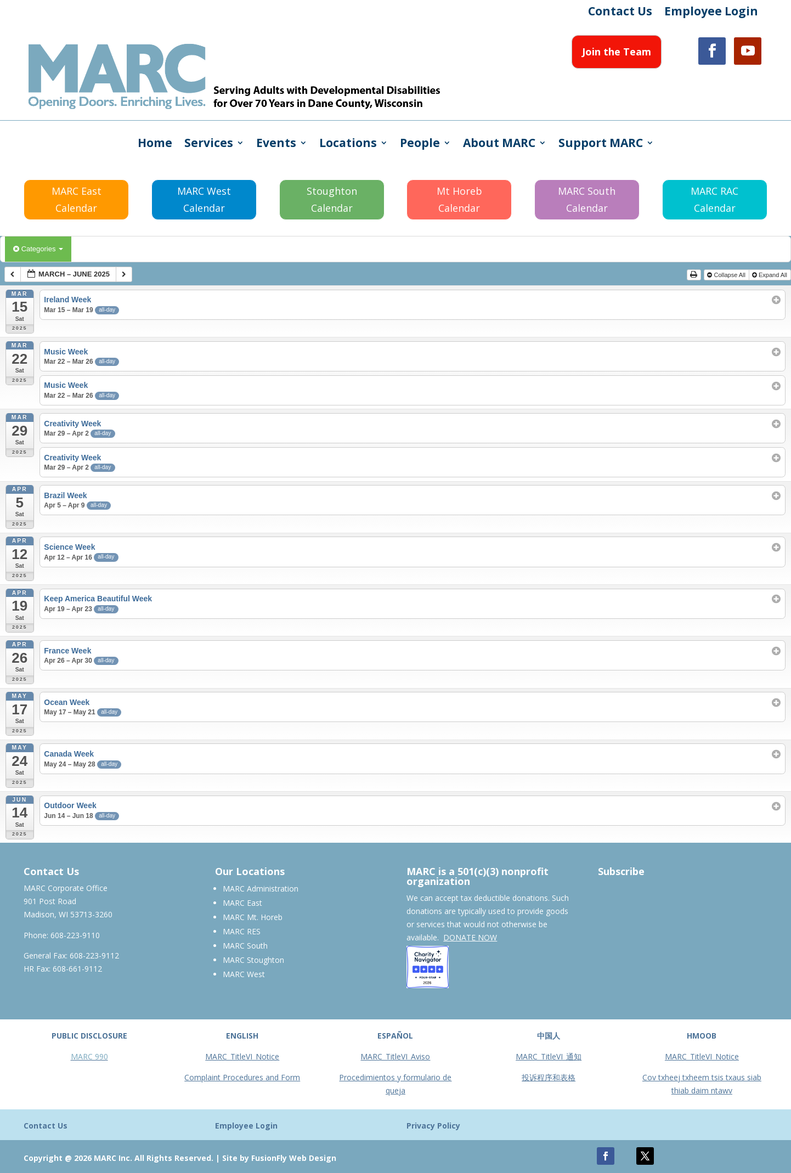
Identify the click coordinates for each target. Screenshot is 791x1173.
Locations (348, 144)
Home (155, 144)
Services (208, 144)
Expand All (770, 275)
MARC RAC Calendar (714, 199)
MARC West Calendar (204, 199)
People (420, 144)
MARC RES (242, 931)
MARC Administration (260, 888)
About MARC (499, 144)
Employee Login (711, 13)
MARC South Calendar (586, 199)
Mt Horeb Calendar (459, 199)
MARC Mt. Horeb (252, 917)
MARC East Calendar (76, 199)
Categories (38, 249)
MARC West (244, 974)
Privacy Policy (433, 1125)
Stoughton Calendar (332, 199)
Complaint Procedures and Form (242, 1077)
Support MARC (600, 144)
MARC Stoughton (253, 960)
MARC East (242, 903)
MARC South (245, 945)
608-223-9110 (75, 935)
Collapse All (727, 275)
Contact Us (620, 13)
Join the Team (616, 51)
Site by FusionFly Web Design (279, 1158)
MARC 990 (89, 1056)
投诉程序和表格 (548, 1077)
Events (276, 144)
